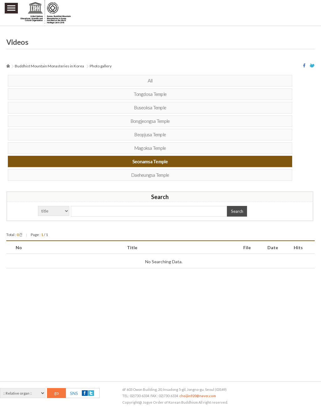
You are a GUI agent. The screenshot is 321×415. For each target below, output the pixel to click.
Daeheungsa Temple (150, 175)
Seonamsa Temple (150, 161)
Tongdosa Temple (150, 94)
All (150, 80)
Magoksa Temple (150, 148)
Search (237, 211)
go (56, 393)
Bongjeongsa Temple (150, 121)
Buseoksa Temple (150, 107)
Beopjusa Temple (150, 134)
